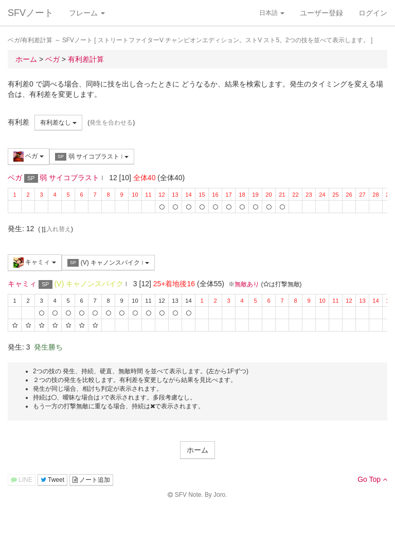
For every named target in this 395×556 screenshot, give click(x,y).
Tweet (52, 479)
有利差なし (58, 122)
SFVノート (30, 13)
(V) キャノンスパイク (108, 263)
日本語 (271, 12)
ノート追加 (91, 479)
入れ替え (55, 229)
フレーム (87, 13)
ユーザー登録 (321, 13)
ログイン (372, 13)
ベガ (28, 156)
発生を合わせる (111, 122)
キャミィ (34, 262)
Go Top (372, 479)
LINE (21, 479)
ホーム (197, 450)
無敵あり (247, 284)
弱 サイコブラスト (92, 157)
